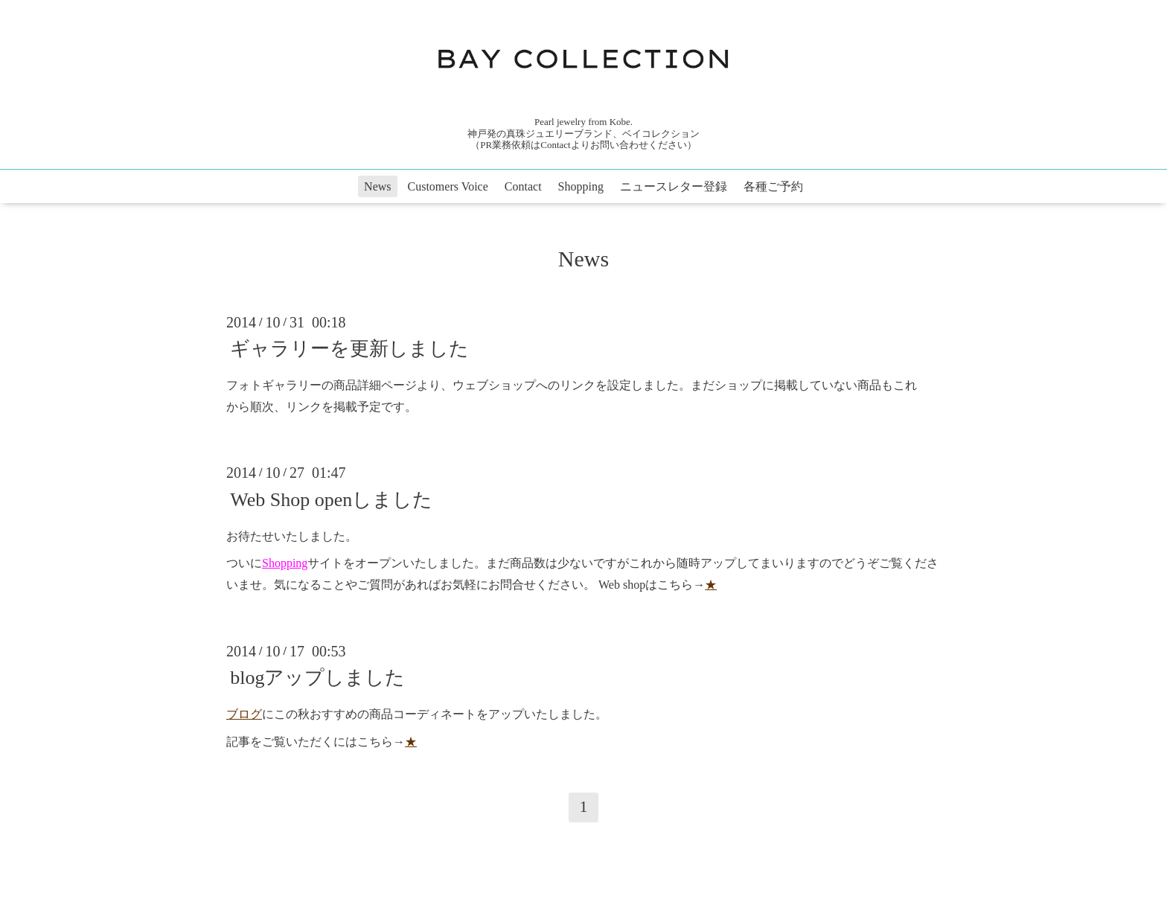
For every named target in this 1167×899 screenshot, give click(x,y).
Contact (523, 186)
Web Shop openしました (331, 499)
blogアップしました (317, 677)
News (377, 186)
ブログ (244, 714)
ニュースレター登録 (673, 186)
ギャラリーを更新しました (349, 348)
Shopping (581, 186)
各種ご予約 (773, 186)
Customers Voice (448, 186)
